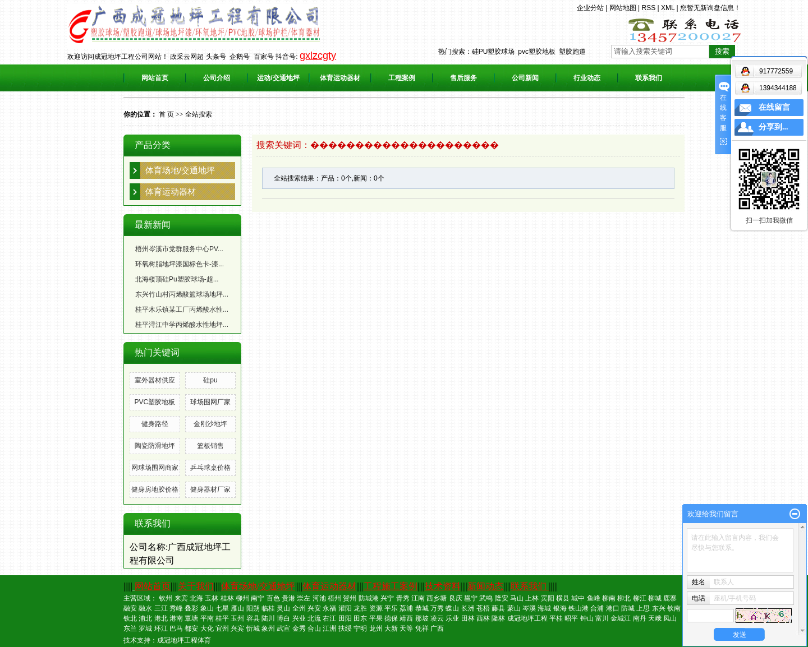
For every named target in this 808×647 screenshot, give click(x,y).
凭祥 (422, 628)
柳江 (639, 598)
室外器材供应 (155, 380)
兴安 (314, 608)
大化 (207, 628)
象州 (268, 628)
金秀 (299, 628)
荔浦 (406, 608)
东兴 (658, 608)
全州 (299, 608)
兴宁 (387, 598)
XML (667, 8)
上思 (643, 608)
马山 (517, 598)
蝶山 (452, 608)
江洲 (329, 628)
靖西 (406, 618)
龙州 (376, 628)
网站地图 (622, 8)
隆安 (501, 598)
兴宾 (237, 628)
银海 (560, 608)
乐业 (452, 618)
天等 (406, 628)
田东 (360, 618)
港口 (612, 608)
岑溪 (529, 608)
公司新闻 (525, 78)
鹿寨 (670, 598)
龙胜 (360, 608)
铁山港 (578, 608)
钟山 (587, 618)
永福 (329, 608)
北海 (196, 598)
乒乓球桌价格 (210, 468)
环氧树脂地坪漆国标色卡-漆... (179, 264)
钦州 (165, 598)
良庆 (455, 598)
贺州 (349, 598)
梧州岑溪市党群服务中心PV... (179, 249)
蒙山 (514, 608)
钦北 (130, 618)
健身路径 (154, 424)
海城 (544, 608)
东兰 (130, 628)
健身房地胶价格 (154, 489)
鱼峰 (593, 598)
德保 (391, 618)
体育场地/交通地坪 (180, 170)
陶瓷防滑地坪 (155, 446)
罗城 (145, 628)
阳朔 (253, 608)
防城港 (369, 598)
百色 (273, 598)
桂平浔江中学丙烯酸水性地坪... (181, 325)
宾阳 (547, 598)
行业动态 (586, 78)
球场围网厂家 (210, 402)
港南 (176, 618)
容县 (253, 618)
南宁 (257, 598)
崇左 (303, 598)
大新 (391, 628)
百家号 (264, 57)
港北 (161, 618)
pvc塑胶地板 (537, 52)
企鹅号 (239, 57)
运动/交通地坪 (278, 78)
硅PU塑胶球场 (493, 52)
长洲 (468, 608)
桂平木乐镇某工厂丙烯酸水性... (181, 309)
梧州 (334, 598)
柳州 (242, 598)
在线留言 (774, 107)
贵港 (288, 598)
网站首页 (154, 78)
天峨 (655, 618)
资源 (376, 608)
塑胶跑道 (572, 52)
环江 (161, 628)
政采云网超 (187, 57)
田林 (468, 618)
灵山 (283, 608)
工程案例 (401, 78)
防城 (628, 608)
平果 (376, 618)
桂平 (222, 618)
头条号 (216, 57)
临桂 (268, 608)
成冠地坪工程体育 (184, 640)
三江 (161, 608)
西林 (483, 618)
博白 (283, 618)
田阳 (345, 618)
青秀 (403, 598)
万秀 (437, 608)
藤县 (498, 608)
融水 (145, 608)
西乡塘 (436, 598)
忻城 (253, 628)
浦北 (145, 618)
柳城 (655, 598)
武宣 (283, 628)
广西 (437, 628)
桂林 (227, 598)
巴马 (176, 628)
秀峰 (176, 608)
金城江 (620, 618)
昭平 (571, 618)
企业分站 (590, 8)
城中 (578, 598)
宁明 (360, 628)
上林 (532, 598)
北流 (314, 618)
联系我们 (648, 78)
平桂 (556, 618)
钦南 (674, 608)
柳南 (609, 598)
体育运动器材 (340, 78)
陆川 (268, 618)
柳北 (624, 598)
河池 (319, 598)
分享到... (773, 127)
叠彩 (191, 608)
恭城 (422, 608)
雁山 (237, 608)
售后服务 (463, 78)
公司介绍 (216, 78)
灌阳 (345, 608)
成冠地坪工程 (527, 618)
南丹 (639, 618)
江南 (418, 598)
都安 (191, 628)
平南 (207, 618)
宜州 (222, 628)
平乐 (391, 608)
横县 (563, 598)
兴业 (299, 618)
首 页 (166, 114)
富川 (602, 618)
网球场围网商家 (154, 468)
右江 (329, 618)
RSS (648, 8)
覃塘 (191, 618)
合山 (314, 628)
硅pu (210, 380)
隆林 (498, 618)
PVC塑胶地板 (154, 402)
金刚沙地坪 (210, 424)
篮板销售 (210, 446)
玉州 (237, 618)
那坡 (422, 618)
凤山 (670, 618)
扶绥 (345, 628)
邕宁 (471, 598)
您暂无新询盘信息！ (710, 8)
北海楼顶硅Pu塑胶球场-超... (177, 279)
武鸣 (486, 598)
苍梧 (483, 608)
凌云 (437, 618)
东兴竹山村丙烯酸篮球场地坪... (181, 294)
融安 (130, 608)
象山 (207, 608)
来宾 (181, 598)
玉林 (211, 598)
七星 (222, 608)
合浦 (597, 608)
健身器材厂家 (210, 489)
